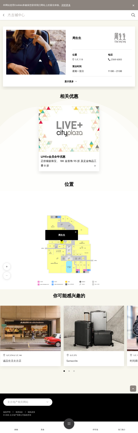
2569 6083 (115, 59)
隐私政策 (31, 412)
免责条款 (19, 412)
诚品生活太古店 (12, 361)
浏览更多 (66, 5)
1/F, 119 (77, 59)
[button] (64, 371)
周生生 (61, 235)
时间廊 (134, 361)
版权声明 (6, 412)
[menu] (69, 423)
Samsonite (72, 361)
